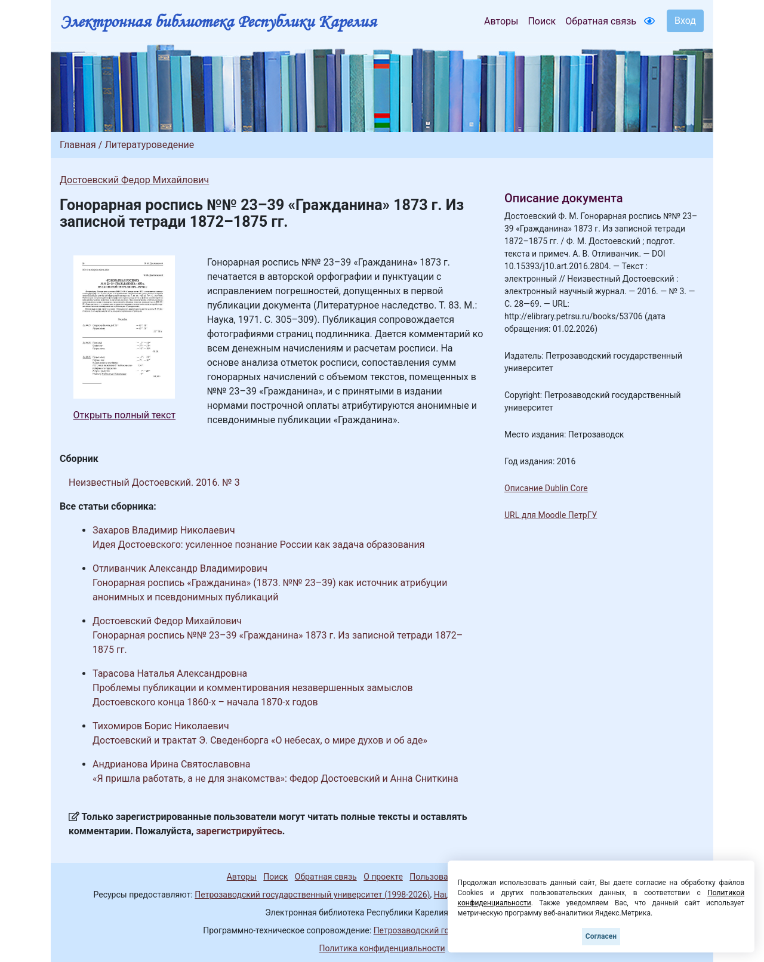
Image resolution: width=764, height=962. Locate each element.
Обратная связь (600, 21)
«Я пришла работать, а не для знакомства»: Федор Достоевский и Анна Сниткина (275, 778)
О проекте (383, 876)
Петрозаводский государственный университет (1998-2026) (312, 894)
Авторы (501, 21)
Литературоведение (149, 144)
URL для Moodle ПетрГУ (550, 515)
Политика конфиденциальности (382, 948)
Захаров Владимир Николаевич (164, 530)
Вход (685, 20)
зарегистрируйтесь (239, 831)
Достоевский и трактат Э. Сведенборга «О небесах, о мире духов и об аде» (260, 740)
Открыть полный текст (124, 415)
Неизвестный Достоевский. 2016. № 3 (154, 482)
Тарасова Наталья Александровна (170, 673)
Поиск (542, 21)
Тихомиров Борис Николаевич (161, 726)
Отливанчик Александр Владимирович (180, 568)
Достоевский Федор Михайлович (134, 180)
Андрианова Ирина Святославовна (171, 764)
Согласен (601, 936)
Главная (78, 144)
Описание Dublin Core (546, 488)
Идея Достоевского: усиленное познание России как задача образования (259, 544)
